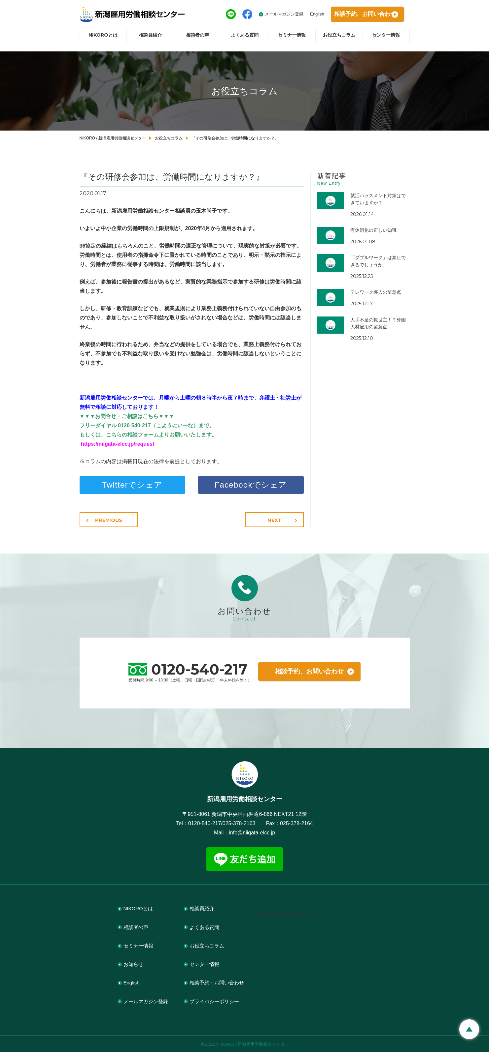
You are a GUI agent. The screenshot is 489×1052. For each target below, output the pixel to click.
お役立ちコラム (339, 38)
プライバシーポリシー (214, 1001)
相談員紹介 (150, 38)
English (304, 15)
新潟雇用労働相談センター (289, 913)
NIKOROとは (103, 38)
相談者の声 (197, 38)
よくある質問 (245, 38)
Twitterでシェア (132, 484)
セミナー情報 (292, 38)
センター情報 (386, 38)
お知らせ (133, 963)
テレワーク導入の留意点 (375, 292)
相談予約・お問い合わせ (217, 982)
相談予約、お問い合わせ (309, 670)
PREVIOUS (107, 520)
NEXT (276, 520)
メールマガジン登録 (271, 15)
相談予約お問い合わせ (360, 16)
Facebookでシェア (251, 484)
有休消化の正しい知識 (373, 230)
